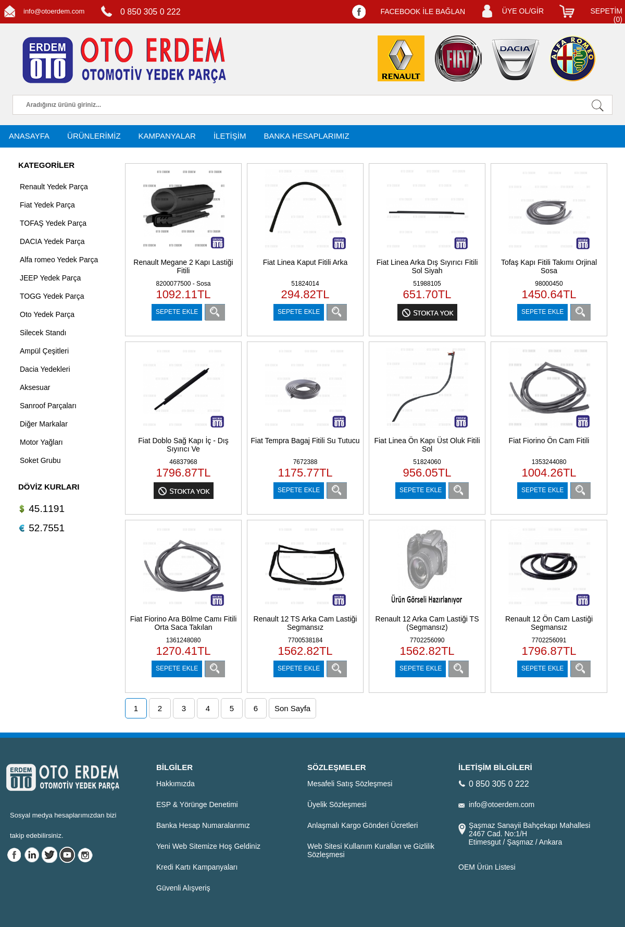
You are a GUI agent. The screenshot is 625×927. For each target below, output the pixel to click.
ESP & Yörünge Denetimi (197, 804)
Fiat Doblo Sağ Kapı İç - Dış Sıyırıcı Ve (183, 444)
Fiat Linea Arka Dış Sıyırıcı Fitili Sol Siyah (427, 266)
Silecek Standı (43, 332)
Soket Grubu (40, 460)
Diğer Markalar (44, 424)
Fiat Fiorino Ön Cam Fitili (549, 440)
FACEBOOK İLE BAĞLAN (422, 11)
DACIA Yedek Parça (52, 241)
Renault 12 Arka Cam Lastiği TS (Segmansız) (427, 623)
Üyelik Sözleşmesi (337, 804)
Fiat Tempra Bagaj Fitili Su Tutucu (305, 440)
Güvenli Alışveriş (183, 888)
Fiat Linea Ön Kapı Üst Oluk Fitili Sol (427, 444)
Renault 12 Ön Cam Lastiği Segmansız (549, 623)
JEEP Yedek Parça (50, 278)
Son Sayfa (292, 708)
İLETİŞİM (230, 135)
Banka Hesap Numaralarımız (203, 825)
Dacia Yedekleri (45, 369)
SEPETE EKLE (177, 311)
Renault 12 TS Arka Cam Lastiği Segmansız (305, 623)
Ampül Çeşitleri (44, 351)
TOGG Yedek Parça (52, 296)
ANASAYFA (29, 135)
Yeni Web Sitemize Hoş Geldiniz (208, 846)
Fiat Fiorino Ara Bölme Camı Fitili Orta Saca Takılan (183, 623)
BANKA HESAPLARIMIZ (306, 135)
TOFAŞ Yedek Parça (53, 223)
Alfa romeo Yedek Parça (59, 259)
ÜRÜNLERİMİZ (94, 135)
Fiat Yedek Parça (47, 205)
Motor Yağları (41, 442)
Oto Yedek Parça (47, 314)
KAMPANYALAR (167, 135)
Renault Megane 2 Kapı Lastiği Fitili (183, 266)
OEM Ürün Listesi (487, 867)
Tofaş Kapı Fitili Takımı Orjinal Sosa (549, 266)
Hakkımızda (175, 783)
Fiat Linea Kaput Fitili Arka (305, 262)
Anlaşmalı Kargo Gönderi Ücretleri (362, 825)
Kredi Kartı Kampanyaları (197, 867)
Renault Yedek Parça (54, 186)
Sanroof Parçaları (48, 405)
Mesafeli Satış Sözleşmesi (349, 783)
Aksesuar (35, 387)
